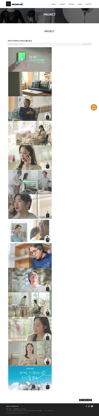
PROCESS (71, 4)
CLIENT (80, 4)
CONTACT (89, 4)
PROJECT (62, 4)
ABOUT (54, 4)
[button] (81, 400)
